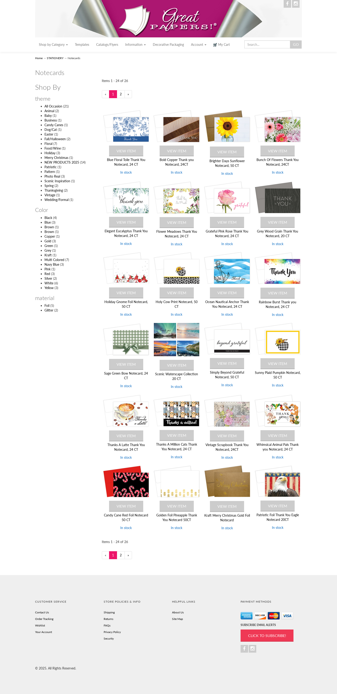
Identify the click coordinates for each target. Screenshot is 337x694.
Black (48, 218)
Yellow (49, 288)
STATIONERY (55, 58)
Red (47, 274)
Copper (49, 236)
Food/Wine (52, 148)
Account (198, 45)
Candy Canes (53, 125)
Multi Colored (54, 260)
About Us (178, 612)
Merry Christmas (56, 158)
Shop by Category (53, 45)
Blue (47, 222)
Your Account (43, 632)
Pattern (49, 172)
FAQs (107, 625)
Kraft (48, 255)
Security (109, 638)
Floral (48, 144)
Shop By (48, 87)
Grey (47, 250)
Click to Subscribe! (267, 635)
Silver (48, 278)
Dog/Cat (50, 130)
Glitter (48, 310)
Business (50, 120)
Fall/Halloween (55, 139)
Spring (49, 186)
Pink (47, 269)
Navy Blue (51, 264)
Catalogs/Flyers (107, 45)
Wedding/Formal (56, 200)
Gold (47, 241)
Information (135, 45)
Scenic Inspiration (57, 181)
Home (39, 58)
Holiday (49, 153)
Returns (108, 619)
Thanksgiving (53, 190)
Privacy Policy (112, 632)
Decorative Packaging (168, 45)
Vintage (49, 195)
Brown (49, 227)
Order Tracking (44, 619)
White (48, 283)
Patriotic (50, 167)
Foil (46, 306)
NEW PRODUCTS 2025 (61, 162)
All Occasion (53, 106)
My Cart (221, 45)
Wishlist (40, 625)
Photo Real (52, 176)
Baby (48, 116)
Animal (49, 111)
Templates (82, 45)
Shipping (109, 612)
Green (48, 246)
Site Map (177, 619)
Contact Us (42, 612)
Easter (48, 134)
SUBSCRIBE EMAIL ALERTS (258, 625)
